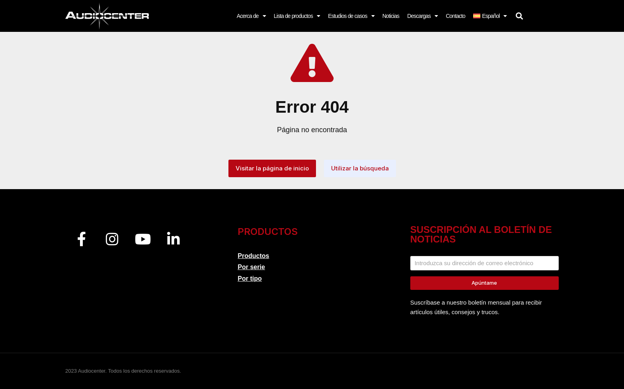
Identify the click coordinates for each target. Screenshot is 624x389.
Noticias (391, 16)
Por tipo (249, 278)
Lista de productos (297, 16)
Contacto (455, 16)
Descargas (422, 16)
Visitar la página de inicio (272, 168)
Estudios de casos (351, 16)
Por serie (251, 267)
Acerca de (251, 16)
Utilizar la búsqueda (360, 168)
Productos (253, 255)
